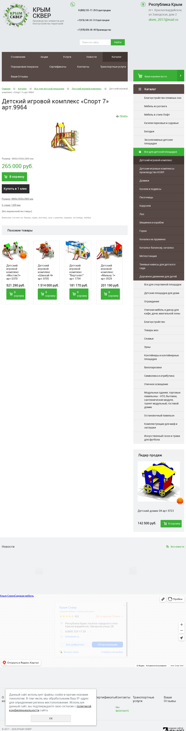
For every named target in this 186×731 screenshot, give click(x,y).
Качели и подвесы (150, 179)
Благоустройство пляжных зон (162, 88)
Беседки (149, 121)
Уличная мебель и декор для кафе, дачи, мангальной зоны (162, 301)
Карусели (145, 196)
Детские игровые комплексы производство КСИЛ (157, 160)
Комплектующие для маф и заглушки (160, 415)
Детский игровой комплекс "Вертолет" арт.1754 (76, 262)
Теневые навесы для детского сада (157, 256)
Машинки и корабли (152, 212)
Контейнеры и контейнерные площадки (161, 347)
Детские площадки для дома (161, 283)
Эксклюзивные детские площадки (158, 131)
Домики (144, 170)
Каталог (67, 57)
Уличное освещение (156, 374)
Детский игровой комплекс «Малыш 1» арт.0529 (108, 262)
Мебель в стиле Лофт (157, 104)
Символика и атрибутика (159, 366)
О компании (11, 57)
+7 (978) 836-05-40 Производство (96, 29)
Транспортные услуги (52, 66)
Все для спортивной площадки (162, 274)
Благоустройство (154, 312)
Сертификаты (116, 57)
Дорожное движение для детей (158, 266)
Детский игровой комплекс (156, 150)
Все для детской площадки (160, 142)
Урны (147, 337)
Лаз (142, 204)
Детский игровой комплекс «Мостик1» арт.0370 (13, 262)
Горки (143, 221)
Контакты (10, 66)
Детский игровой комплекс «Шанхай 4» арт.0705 (45, 262)
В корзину (174, 513)
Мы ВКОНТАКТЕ (122, 699)
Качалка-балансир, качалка (157, 237)
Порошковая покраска (90, 57)
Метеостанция (148, 246)
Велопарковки (153, 357)
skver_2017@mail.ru (163, 19)
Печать (124, 106)
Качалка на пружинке (152, 229)
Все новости (177, 536)
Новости (52, 57)
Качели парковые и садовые (161, 113)
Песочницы (146, 187)
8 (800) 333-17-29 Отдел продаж (96, 10)
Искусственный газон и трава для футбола (162, 427)
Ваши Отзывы (97, 66)
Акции (26, 57)
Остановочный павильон (159, 405)
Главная (6, 78)
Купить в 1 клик (15, 179)
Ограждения (151, 291)
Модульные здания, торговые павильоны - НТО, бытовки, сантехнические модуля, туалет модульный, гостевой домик (162, 390)
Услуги (39, 57)
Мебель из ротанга (155, 96)
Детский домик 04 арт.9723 (156, 501)
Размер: (6, 148)
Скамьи (148, 328)
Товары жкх (151, 320)
